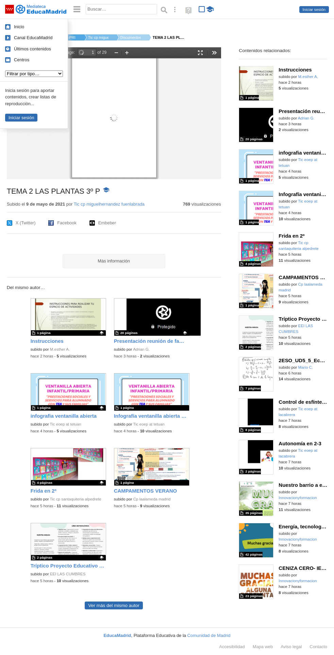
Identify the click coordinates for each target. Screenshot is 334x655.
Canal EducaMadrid (33, 37)
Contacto (318, 646)
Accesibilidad (232, 646)
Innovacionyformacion (298, 498)
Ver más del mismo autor (113, 605)
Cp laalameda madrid (152, 499)
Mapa (263, 646)
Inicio (19, 26)
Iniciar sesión (314, 9)
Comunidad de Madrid (209, 635)
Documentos (130, 37)
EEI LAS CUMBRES (68, 574)
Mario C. (305, 367)
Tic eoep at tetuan (65, 424)
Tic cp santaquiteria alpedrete (75, 499)
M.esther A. (60, 349)
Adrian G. (141, 349)
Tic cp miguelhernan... (98, 37)
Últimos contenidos (32, 48)
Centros (21, 59)
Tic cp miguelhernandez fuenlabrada (109, 204)
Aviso (291, 646)
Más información (114, 260)
